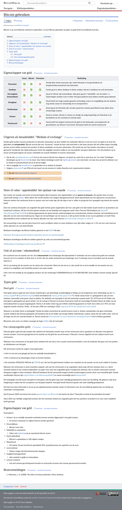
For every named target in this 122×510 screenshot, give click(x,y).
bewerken (39, 73)
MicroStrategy (9, 213)
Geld (16, 486)
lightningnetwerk (69, 160)
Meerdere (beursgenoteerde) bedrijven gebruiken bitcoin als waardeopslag (33, 235)
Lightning (21, 433)
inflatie (21, 198)
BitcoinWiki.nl (12, 2)
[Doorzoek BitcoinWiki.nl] (59, 3)
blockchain (25, 160)
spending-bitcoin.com (23, 157)
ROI (50, 230)
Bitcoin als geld (23, 25)
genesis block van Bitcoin (46, 394)
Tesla (21, 213)
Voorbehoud (38, 507)
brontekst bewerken (51, 73)
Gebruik (23, 486)
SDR (36, 362)
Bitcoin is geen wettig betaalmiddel (28, 178)
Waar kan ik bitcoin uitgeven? (26, 173)
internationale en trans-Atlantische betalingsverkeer (69, 316)
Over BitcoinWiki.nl (23, 507)
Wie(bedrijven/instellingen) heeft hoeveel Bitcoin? (23, 244)
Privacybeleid (9, 507)
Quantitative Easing (26, 295)
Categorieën (8, 486)
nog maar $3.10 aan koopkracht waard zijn (77, 306)
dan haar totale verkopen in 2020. (78, 218)
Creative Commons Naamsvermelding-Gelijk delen (51, 498)
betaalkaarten (27, 165)
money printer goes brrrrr (62, 295)
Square (103, 210)
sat (109, 94)
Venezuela (80, 375)
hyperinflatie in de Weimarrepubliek (38, 375)
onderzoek (17, 168)
